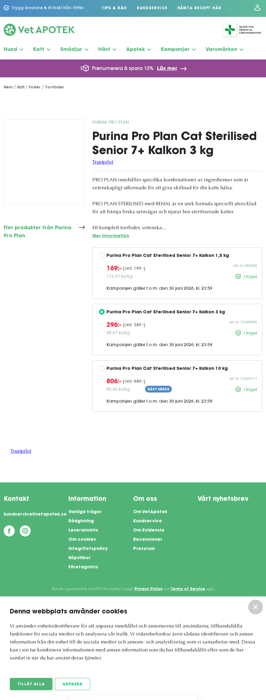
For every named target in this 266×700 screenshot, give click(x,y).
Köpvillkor (79, 558)
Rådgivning (81, 521)
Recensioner (147, 540)
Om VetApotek (150, 512)
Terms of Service (188, 589)
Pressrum (144, 549)
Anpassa (73, 684)
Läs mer (167, 68)
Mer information (110, 236)
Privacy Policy (148, 589)
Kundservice (152, 8)
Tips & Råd (114, 8)
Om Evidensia (148, 530)
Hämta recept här (199, 8)
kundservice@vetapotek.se (35, 514)
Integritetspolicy (88, 549)
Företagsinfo (83, 567)
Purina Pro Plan (110, 122)
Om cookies (82, 540)
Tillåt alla (31, 684)
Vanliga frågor (85, 512)
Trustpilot (102, 162)
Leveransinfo (83, 530)
